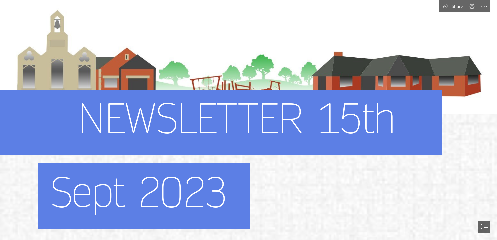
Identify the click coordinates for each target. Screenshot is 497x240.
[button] (452, 6)
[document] (248, 120)
